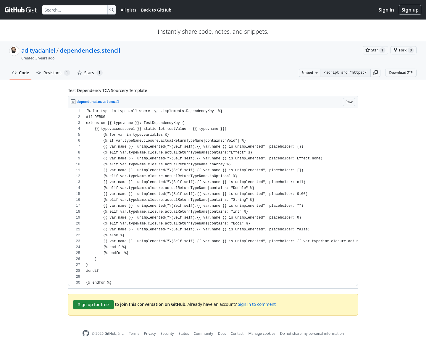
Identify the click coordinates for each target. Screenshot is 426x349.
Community (203, 333)
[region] (213, 197)
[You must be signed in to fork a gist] (403, 50)
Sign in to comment (257, 304)
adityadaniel (38, 50)
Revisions (53, 73)
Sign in (386, 10)
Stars (90, 73)
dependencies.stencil (90, 50)
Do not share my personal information (312, 333)
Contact (237, 333)
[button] (375, 73)
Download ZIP (401, 72)
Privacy (150, 333)
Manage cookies (261, 333)
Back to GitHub (156, 10)
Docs (222, 333)
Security (167, 333)
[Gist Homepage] (21, 9)
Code (20, 72)
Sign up (410, 10)
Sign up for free (93, 304)
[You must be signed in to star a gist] (375, 50)
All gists (128, 10)
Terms (134, 333)
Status (184, 333)
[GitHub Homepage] (85, 333)
